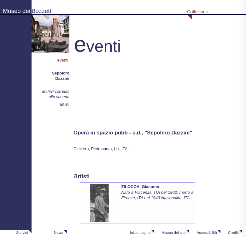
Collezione (197, 11)
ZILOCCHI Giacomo (140, 186)
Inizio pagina (140, 232)
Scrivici (22, 232)
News (58, 232)
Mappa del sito (173, 232)
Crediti (233, 232)
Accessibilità (206, 232)
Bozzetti (42, 11)
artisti (64, 104)
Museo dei (16, 11)
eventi (63, 60)
